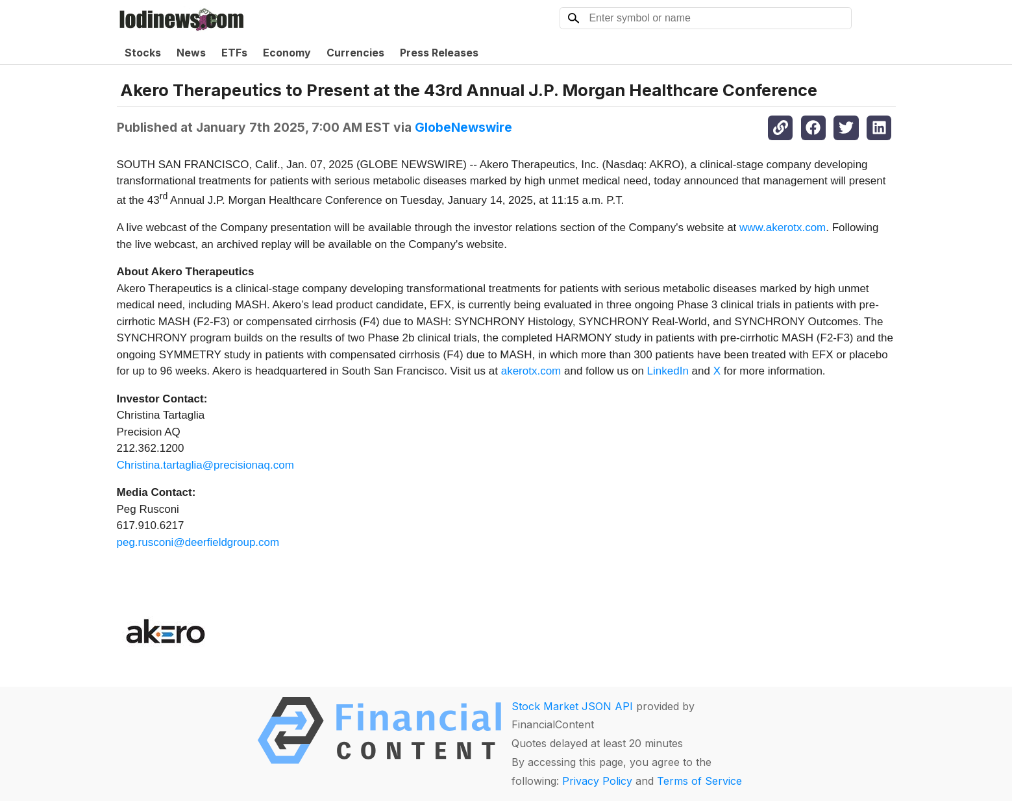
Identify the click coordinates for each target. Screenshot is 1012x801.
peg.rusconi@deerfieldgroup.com (198, 542)
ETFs (234, 52)
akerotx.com (531, 371)
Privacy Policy (597, 780)
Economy (287, 52)
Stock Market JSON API (572, 706)
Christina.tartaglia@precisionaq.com (205, 465)
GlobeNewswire (463, 127)
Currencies (355, 52)
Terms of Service (699, 780)
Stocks (143, 52)
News (191, 52)
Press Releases (439, 52)
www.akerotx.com (782, 227)
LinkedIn (668, 371)
